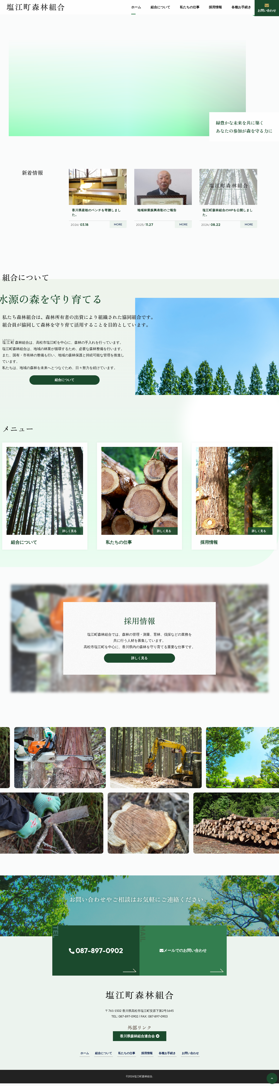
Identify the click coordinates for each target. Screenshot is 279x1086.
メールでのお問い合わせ (192, 962)
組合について (64, 380)
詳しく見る (139, 659)
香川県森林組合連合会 (137, 1038)
